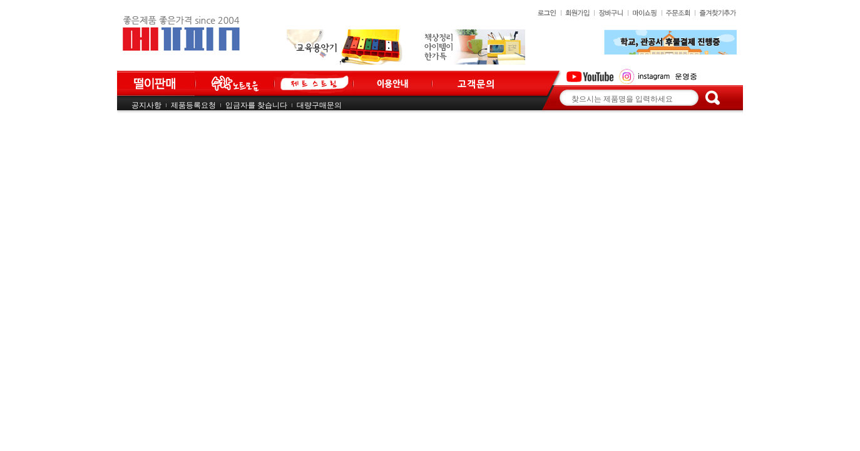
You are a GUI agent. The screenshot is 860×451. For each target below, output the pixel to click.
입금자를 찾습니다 (256, 105)
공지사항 (146, 105)
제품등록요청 (193, 105)
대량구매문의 (319, 105)
